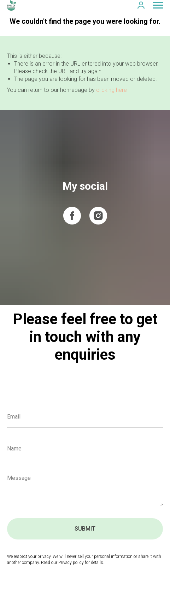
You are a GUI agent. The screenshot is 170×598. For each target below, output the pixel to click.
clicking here (111, 90)
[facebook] (72, 216)
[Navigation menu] (158, 5)
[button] (141, 5)
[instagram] (98, 216)
